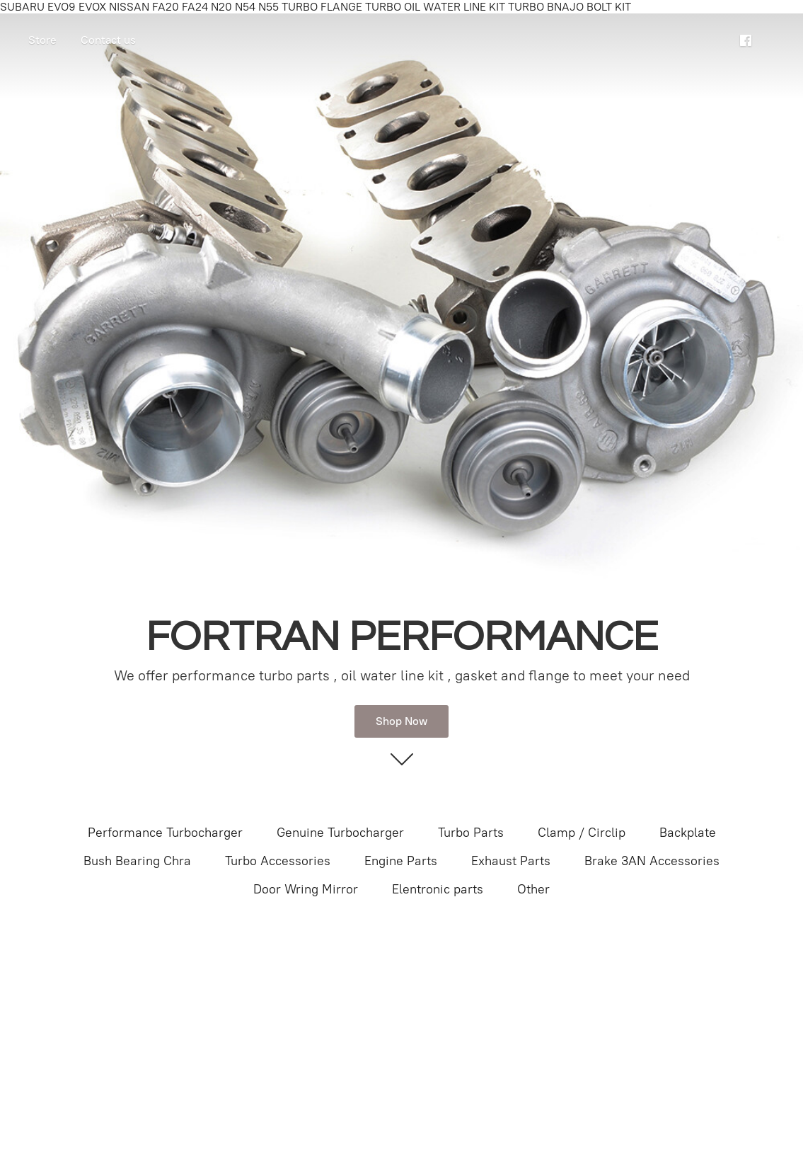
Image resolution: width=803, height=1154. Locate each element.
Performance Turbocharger (165, 832)
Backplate (687, 832)
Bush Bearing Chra (137, 861)
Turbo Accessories (277, 861)
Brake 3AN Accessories (652, 861)
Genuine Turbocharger (340, 832)
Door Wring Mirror (305, 889)
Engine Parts (400, 861)
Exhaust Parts (510, 861)
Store (42, 40)
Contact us (108, 40)
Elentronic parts (437, 889)
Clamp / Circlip (581, 832)
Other (533, 889)
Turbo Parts (471, 832)
